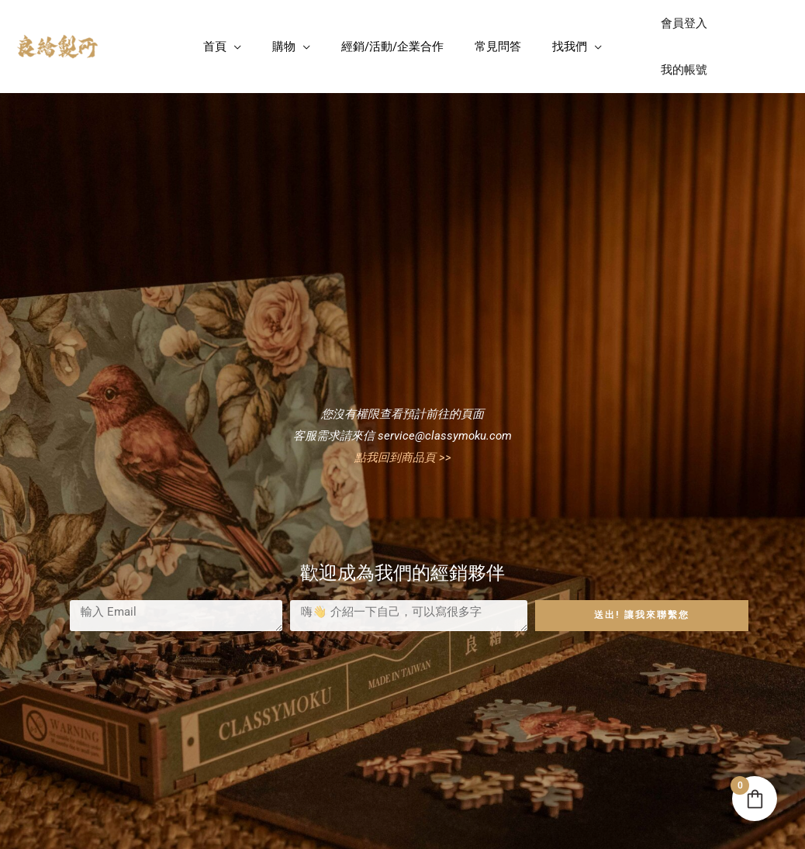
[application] (233, 25)
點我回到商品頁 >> (402, 416)
